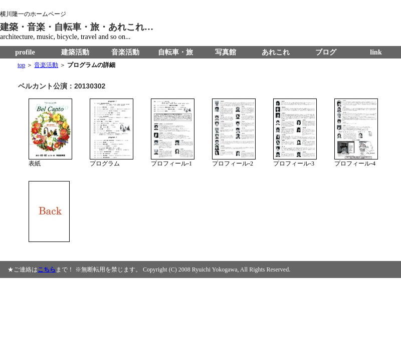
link (375, 52)
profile (25, 52)
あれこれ (276, 52)
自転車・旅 (175, 52)
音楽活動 (125, 52)
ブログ (325, 52)
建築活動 (75, 52)
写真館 (225, 52)
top (21, 65)
